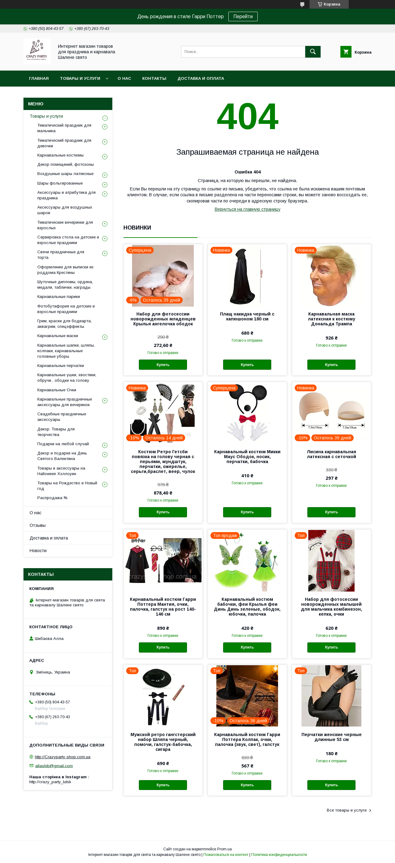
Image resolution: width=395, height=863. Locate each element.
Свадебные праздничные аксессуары (61, 417)
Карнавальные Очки (56, 390)
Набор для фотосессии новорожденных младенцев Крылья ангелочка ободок (163, 318)
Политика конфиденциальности (279, 855)
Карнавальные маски (57, 335)
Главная (39, 78)
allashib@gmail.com (54, 765)
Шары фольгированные (60, 183)
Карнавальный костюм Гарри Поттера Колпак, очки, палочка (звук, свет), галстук (247, 739)
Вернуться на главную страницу (248, 209)
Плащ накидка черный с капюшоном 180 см (247, 316)
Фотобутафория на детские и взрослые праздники (66, 309)
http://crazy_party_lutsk (50, 782)
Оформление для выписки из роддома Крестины (65, 270)
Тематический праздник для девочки (64, 143)
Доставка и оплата (200, 78)
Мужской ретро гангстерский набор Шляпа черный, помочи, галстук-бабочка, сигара (163, 742)
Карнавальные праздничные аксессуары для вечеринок (64, 402)
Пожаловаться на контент (225, 855)
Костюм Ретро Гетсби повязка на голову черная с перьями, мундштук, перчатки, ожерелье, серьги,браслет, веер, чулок (163, 461)
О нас (124, 78)
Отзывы (38, 525)
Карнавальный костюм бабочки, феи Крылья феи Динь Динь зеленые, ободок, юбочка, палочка (247, 607)
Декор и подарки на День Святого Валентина (62, 456)
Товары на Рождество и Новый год (67, 486)
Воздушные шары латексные (65, 173)
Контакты (154, 78)
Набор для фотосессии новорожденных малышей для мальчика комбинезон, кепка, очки (331, 607)
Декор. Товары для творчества (56, 432)
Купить (162, 365)
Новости (38, 550)
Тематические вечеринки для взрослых (65, 225)
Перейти (243, 16)
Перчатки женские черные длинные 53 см (331, 737)
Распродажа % (52, 497)
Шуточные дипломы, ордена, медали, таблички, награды (65, 284)
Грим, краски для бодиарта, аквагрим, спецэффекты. (64, 324)
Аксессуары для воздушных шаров (64, 210)
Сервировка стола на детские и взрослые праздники (68, 240)
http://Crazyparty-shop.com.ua (62, 757)
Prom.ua (224, 849)
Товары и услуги (80, 78)
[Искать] (313, 52)
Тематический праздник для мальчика (64, 128)
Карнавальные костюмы (60, 155)
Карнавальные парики (58, 296)
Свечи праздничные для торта (60, 255)
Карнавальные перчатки (60, 365)
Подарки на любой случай (63, 444)
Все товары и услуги (347, 810)
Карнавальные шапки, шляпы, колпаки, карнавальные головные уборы (66, 351)
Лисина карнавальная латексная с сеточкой (331, 454)
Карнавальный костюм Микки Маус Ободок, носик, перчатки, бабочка (247, 456)
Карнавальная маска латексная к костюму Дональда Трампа (331, 318)
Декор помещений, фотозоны (65, 164)
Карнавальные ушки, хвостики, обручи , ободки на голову (66, 377)
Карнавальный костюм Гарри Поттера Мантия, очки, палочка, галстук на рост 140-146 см (163, 607)
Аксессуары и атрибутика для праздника (66, 195)
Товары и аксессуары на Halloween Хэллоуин (61, 471)
